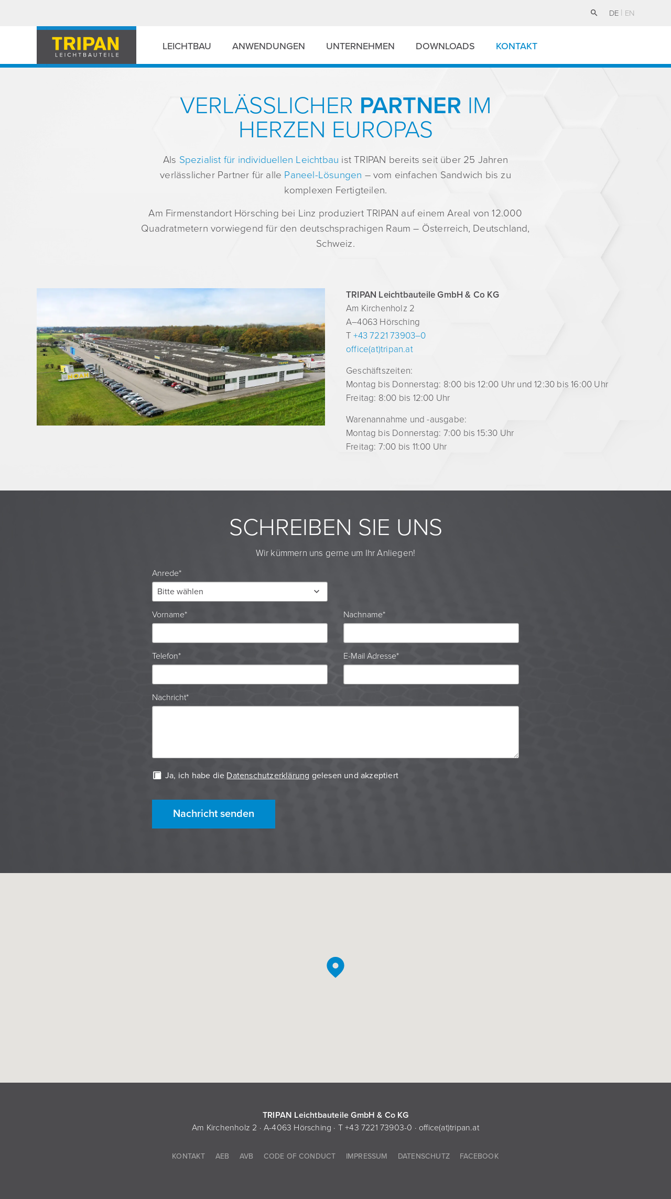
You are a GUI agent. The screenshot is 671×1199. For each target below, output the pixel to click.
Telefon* (166, 656)
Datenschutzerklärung (267, 775)
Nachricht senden (213, 814)
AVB (247, 1156)
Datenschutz (424, 1156)
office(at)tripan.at (379, 349)
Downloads (445, 46)
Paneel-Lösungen (323, 175)
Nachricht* (170, 697)
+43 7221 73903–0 (389, 335)
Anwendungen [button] (268, 46)
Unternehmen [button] (360, 46)
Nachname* (364, 614)
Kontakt (516, 46)
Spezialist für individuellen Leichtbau (259, 160)
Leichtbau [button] (187, 46)
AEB (222, 1156)
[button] (240, 592)
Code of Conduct (300, 1156)
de (615, 13)
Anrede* (166, 573)
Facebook (479, 1156)
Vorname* (169, 614)
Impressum (367, 1156)
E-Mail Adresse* (371, 656)
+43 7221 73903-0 (378, 1127)
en (629, 13)
